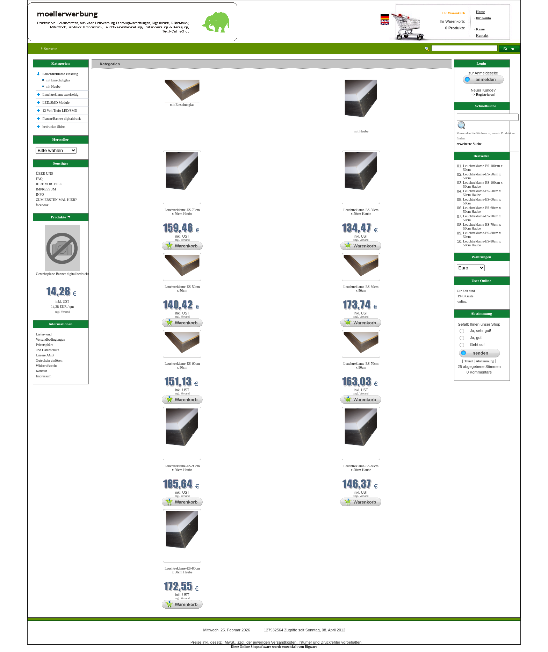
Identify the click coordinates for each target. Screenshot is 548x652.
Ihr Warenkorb (453, 13)
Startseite (49, 49)
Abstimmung (485, 361)
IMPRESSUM (46, 189)
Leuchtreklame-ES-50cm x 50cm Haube (361, 212)
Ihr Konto (483, 18)
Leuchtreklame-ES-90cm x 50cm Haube (182, 468)
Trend (468, 361)
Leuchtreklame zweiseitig (60, 94)
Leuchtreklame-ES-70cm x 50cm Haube (182, 212)
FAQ (39, 179)
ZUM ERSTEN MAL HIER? (56, 200)
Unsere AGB (44, 355)
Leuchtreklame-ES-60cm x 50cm (182, 365)
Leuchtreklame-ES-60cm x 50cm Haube (361, 468)
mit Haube (53, 86)
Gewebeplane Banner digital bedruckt (62, 274)
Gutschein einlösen (49, 360)
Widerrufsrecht (46, 366)
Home (480, 12)
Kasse (480, 29)
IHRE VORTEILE (49, 184)
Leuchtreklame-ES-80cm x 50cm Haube (182, 570)
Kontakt (482, 35)
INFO (40, 194)
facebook (42, 205)
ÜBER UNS (44, 173)
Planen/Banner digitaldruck (61, 119)
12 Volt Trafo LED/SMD (59, 111)
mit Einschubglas (58, 80)
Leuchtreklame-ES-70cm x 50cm (361, 365)
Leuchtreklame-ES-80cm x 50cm (361, 288)
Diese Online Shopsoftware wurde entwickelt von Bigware (274, 647)
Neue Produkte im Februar (112, 146)
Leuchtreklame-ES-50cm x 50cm (182, 288)
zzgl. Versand (62, 311)
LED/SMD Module (56, 102)
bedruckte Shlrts (53, 127)
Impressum (43, 376)
